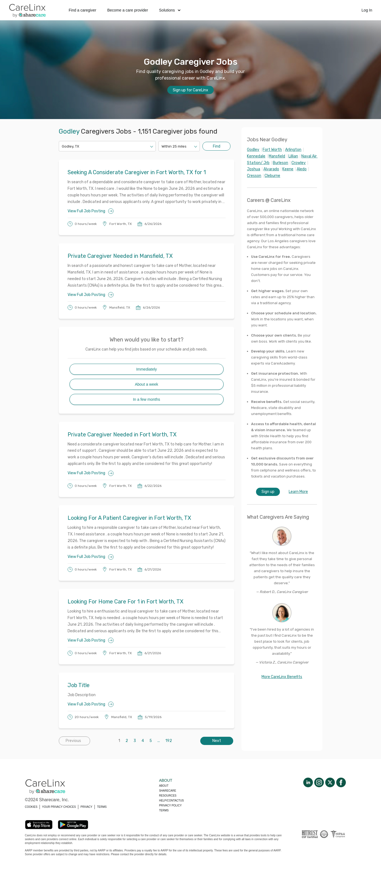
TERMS (102, 806)
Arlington (293, 149)
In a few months (146, 399)
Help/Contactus (171, 800)
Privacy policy (170, 805)
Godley (253, 149)
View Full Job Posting (91, 211)
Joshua (253, 169)
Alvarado (271, 169)
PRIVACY (86, 806)
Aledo (302, 169)
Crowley (298, 162)
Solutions (169, 10)
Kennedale (256, 156)
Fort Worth (272, 149)
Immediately (146, 369)
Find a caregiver (82, 10)
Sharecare (167, 790)
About (163, 785)
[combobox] (62, 146)
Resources (167, 795)
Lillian (293, 156)
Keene (287, 169)
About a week (146, 384)
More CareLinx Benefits (282, 676)
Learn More (298, 491)
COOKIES (31, 806)
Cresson (254, 175)
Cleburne (272, 175)
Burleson (280, 162)
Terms (164, 810)
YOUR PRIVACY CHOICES (59, 806)
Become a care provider (127, 10)
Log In (366, 10)
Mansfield (277, 156)
